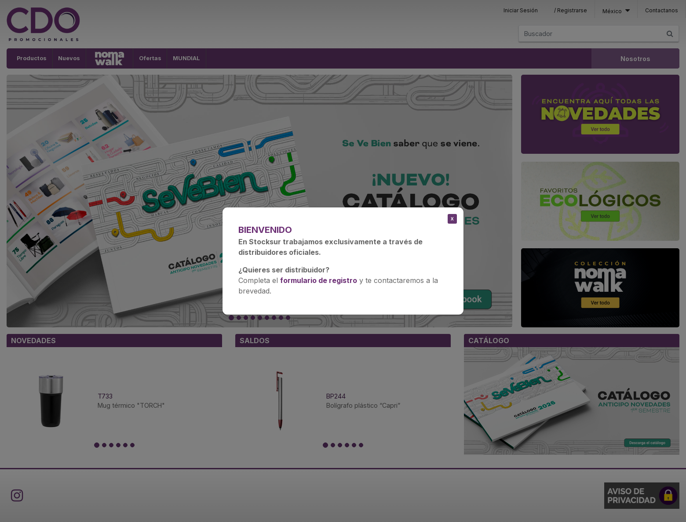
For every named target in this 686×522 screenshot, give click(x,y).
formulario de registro (318, 280)
